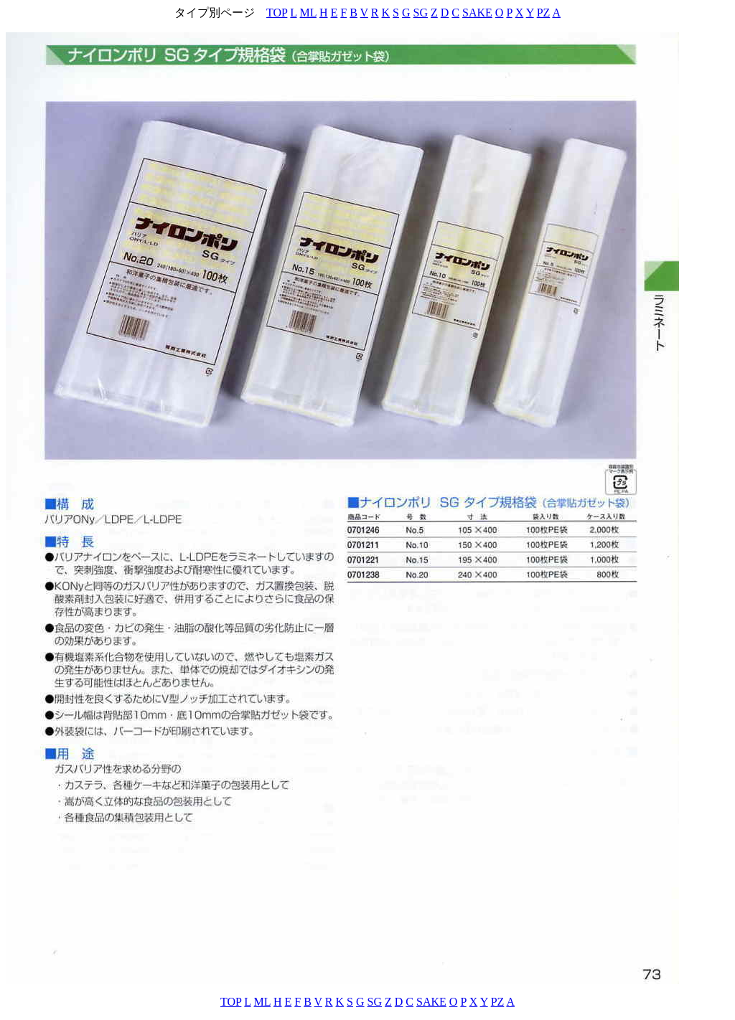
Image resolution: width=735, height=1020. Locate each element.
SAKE (477, 12)
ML (308, 12)
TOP (276, 12)
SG (420, 12)
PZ (544, 12)
